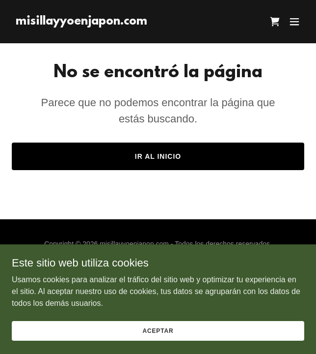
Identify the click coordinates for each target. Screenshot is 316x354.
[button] (294, 21)
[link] (81, 22)
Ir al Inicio (158, 156)
